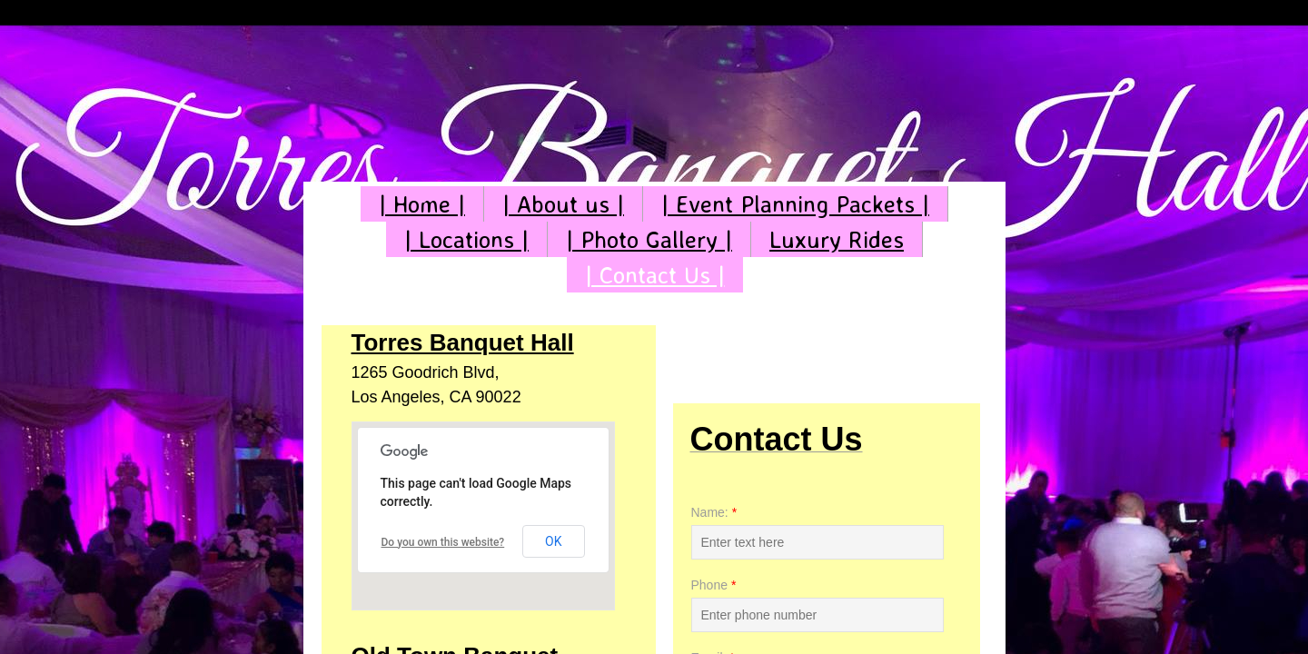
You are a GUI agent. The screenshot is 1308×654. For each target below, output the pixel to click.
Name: (714, 512)
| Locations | (466, 238)
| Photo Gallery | (649, 238)
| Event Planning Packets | (795, 203)
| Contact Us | (655, 274)
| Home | (422, 203)
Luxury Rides (836, 238)
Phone (714, 585)
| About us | (563, 203)
